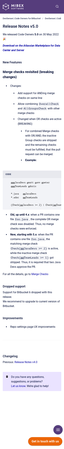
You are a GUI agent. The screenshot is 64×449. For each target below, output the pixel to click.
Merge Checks (39, 274)
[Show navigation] (58, 429)
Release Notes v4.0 (26, 362)
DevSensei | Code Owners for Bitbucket (22, 18)
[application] (45, 442)
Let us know (18, 386)
